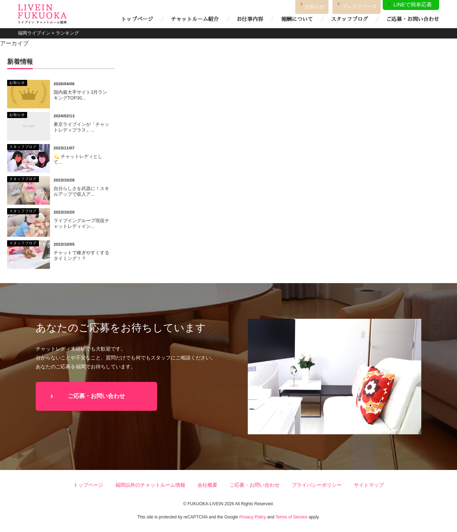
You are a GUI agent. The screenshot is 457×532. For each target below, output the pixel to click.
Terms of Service (291, 517)
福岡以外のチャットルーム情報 (150, 485)
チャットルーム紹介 (195, 19)
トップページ (137, 19)
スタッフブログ (349, 19)
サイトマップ (369, 485)
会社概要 (207, 485)
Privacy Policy (252, 517)
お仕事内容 (250, 19)
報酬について (297, 19)
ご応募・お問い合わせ (412, 19)
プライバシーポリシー (317, 485)
